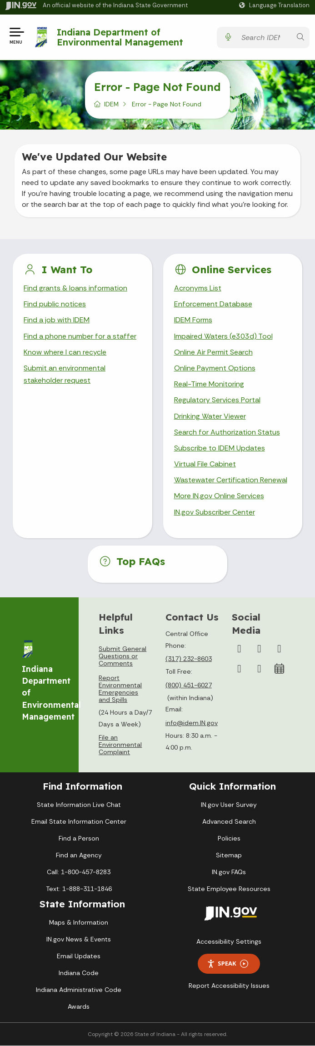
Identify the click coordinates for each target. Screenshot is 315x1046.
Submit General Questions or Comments (122, 656)
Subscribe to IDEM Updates (219, 448)
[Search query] (264, 37)
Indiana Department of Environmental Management (120, 37)
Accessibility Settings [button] (228, 941)
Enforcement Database (213, 304)
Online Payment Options (214, 368)
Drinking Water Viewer (210, 416)
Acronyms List (197, 288)
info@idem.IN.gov (191, 723)
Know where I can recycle (65, 352)
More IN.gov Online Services (219, 496)
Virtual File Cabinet (205, 464)
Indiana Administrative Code (78, 990)
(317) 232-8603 (188, 659)
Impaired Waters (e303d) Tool (223, 336)
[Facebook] (239, 648)
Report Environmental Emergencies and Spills (120, 689)
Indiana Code (79, 973)
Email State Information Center (78, 821)
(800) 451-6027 (188, 685)
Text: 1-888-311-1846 (79, 889)
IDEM (111, 104)
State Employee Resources (229, 889)
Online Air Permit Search (213, 352)
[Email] (259, 668)
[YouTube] (279, 648)
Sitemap (229, 855)
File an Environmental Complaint (120, 745)
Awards (79, 1007)
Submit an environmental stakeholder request (64, 374)
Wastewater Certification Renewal (230, 480)
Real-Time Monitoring (209, 384)
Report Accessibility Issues (229, 985)
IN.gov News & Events (78, 940)
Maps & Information (78, 923)
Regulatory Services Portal (217, 400)
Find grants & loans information (75, 288)
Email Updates (78, 956)
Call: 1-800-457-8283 (78, 872)
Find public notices (55, 304)
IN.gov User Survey (229, 805)
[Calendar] (279, 668)
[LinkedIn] (239, 668)
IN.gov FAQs (229, 872)
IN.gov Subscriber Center (214, 512)
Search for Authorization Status (227, 432)
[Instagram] (259, 648)
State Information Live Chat (79, 805)
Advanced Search (229, 821)
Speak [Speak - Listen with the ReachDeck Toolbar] (227, 964)
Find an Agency (79, 855)
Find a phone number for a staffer (79, 336)
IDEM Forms (193, 320)
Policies (229, 838)
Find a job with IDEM (57, 320)
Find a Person (79, 838)
